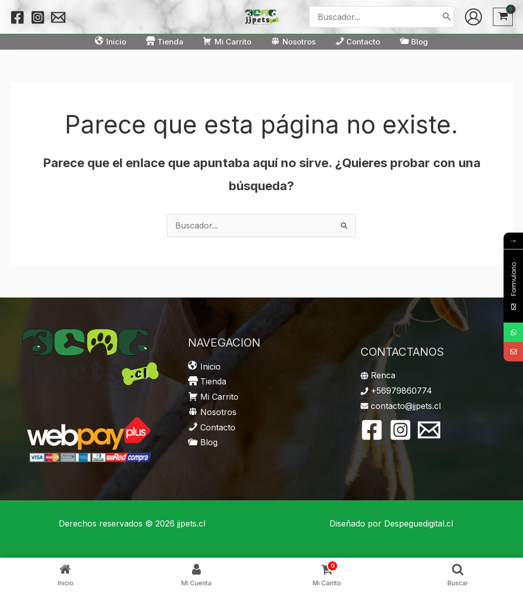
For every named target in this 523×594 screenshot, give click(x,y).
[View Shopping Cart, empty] (503, 17)
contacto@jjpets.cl (406, 406)
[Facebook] (17, 17)
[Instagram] (38, 17)
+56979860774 (401, 390)
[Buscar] (447, 17)
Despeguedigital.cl (418, 523)
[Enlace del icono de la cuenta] (473, 17)
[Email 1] (58, 17)
